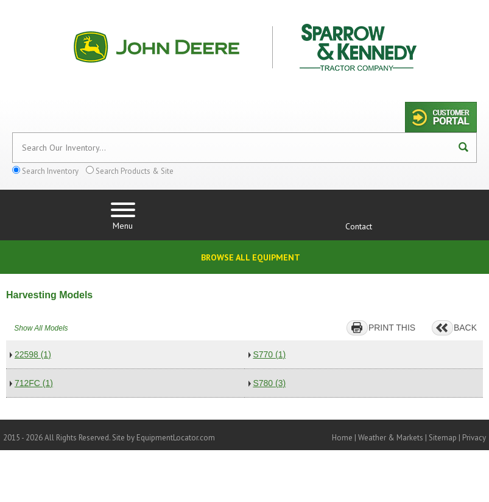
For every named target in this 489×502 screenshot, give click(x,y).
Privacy (474, 437)
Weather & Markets (390, 437)
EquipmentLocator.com (175, 437)
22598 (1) (33, 354)
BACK (465, 327)
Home (342, 437)
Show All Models (41, 328)
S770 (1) (269, 354)
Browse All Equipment (250, 257)
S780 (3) (269, 383)
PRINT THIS (391, 327)
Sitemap (443, 437)
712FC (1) (34, 383)
